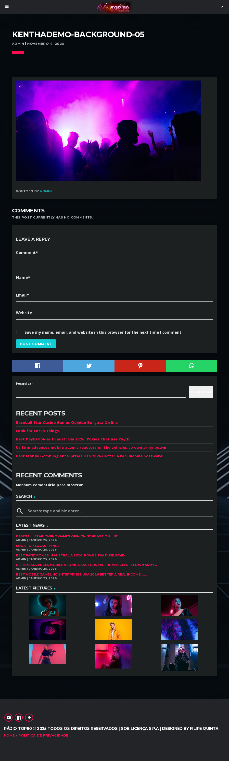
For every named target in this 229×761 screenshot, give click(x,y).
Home (9, 735)
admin (46, 191)
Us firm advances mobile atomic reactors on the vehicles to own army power (91, 447)
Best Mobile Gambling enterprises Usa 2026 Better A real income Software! (89, 455)
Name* (23, 277)
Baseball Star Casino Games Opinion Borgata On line (67, 422)
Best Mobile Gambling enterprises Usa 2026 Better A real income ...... (81, 574)
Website (24, 312)
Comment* (27, 252)
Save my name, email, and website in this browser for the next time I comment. (103, 332)
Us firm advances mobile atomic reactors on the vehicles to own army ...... (88, 565)
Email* (22, 295)
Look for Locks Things (37, 430)
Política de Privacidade (43, 735)
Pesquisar (24, 383)
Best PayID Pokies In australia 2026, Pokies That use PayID (73, 439)
